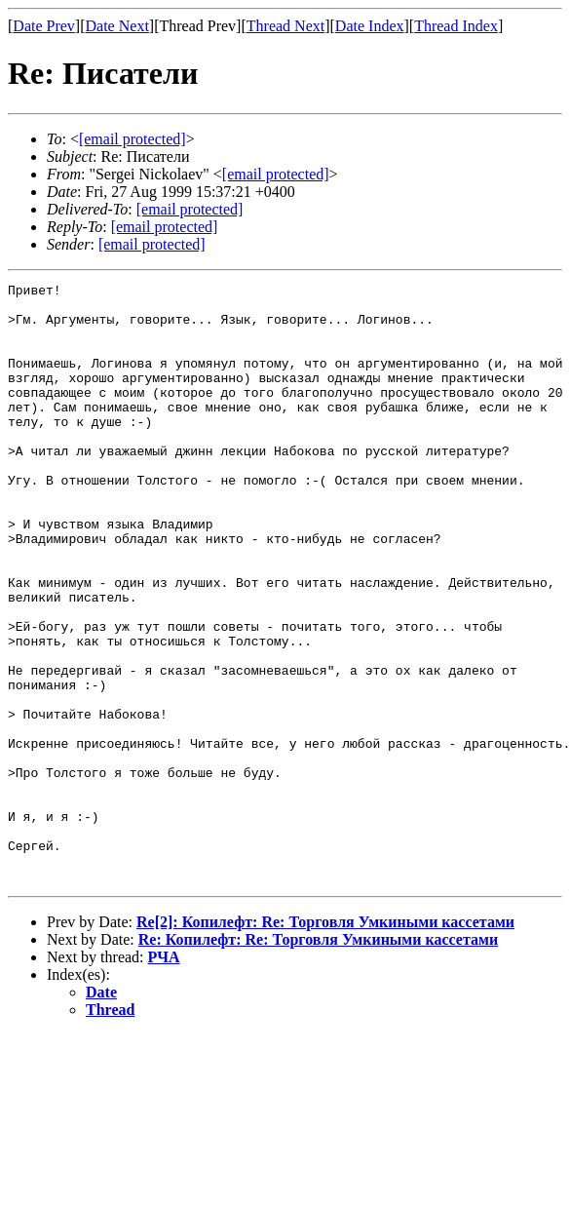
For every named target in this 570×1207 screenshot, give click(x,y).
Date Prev (44, 26)
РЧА (164, 1077)
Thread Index (456, 26)
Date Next (117, 26)
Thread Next (285, 26)
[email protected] (190, 209)
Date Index (369, 26)
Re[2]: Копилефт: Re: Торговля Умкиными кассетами (325, 1041)
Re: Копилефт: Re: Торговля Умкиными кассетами (318, 1059)
